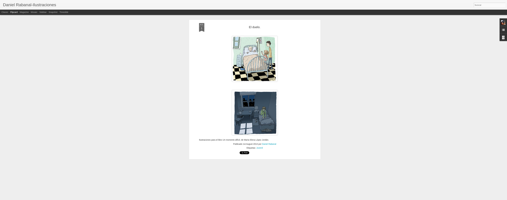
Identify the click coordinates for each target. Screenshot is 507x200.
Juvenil (259, 30)
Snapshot (53, 12)
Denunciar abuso (275, 198)
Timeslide (64, 12)
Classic (4, 12)
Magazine (24, 12)
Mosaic (34, 12)
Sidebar (43, 12)
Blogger (265, 198)
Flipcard (14, 12)
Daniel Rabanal (269, 27)
